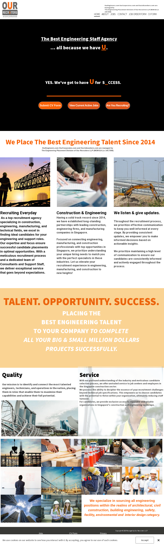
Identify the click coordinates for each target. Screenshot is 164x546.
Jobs (41, 533)
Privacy (103, 533)
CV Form (73, 533)
